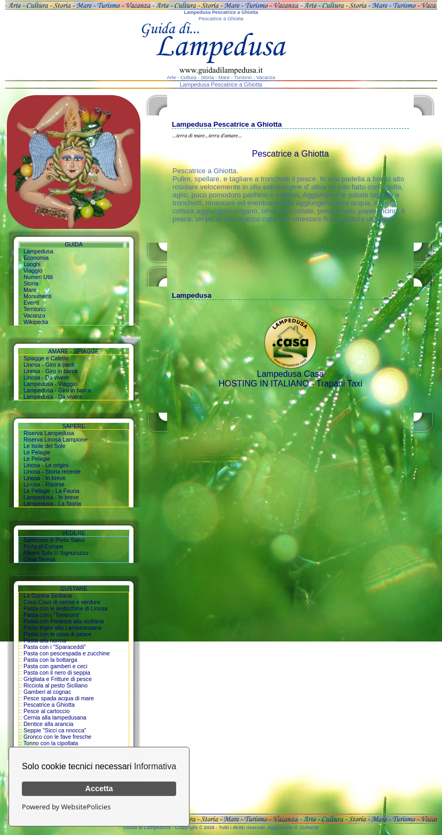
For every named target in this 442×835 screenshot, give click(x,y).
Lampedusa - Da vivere (52, 396)
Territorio (34, 309)
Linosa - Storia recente (52, 471)
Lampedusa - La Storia (52, 503)
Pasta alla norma (44, 640)
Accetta (99, 788)
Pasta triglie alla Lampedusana (62, 627)
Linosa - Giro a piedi (48, 364)
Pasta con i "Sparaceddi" (54, 647)
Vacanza (34, 315)
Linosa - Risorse (44, 484)
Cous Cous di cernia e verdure (61, 602)
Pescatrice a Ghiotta (49, 704)
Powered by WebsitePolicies (66, 806)
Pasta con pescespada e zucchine (66, 653)
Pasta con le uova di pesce (57, 634)
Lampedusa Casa (290, 373)
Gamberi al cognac (47, 692)
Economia (36, 257)
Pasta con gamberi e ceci (55, 666)
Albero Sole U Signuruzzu (55, 553)
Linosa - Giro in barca (50, 371)
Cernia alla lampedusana (54, 717)
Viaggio (32, 270)
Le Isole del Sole (44, 446)
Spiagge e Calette (46, 358)
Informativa (155, 766)
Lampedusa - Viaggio (50, 384)
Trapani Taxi (339, 383)
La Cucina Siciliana (47, 595)
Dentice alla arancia (48, 724)
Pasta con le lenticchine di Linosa (65, 608)
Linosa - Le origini (45, 465)
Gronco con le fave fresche (57, 736)
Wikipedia (35, 322)
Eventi (31, 302)
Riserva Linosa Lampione (55, 439)
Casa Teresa (39, 559)
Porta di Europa (43, 546)
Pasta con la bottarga (50, 659)
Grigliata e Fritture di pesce (57, 679)
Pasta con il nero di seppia (56, 672)
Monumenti (37, 296)
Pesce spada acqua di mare (58, 698)
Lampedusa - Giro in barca (57, 390)
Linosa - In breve (44, 478)
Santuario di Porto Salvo (54, 540)
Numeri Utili (38, 277)
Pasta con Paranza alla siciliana (63, 621)
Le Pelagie (36, 452)
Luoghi (32, 264)
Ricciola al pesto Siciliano (55, 685)
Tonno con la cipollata (50, 743)
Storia (30, 283)
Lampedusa (38, 251)
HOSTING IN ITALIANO (263, 383)
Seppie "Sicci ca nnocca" (54, 730)
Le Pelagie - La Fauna (51, 491)
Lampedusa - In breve (51, 497)
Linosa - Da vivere (46, 377)
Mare (29, 290)
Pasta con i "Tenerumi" (52, 615)
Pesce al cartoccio (46, 711)
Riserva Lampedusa (48, 433)
